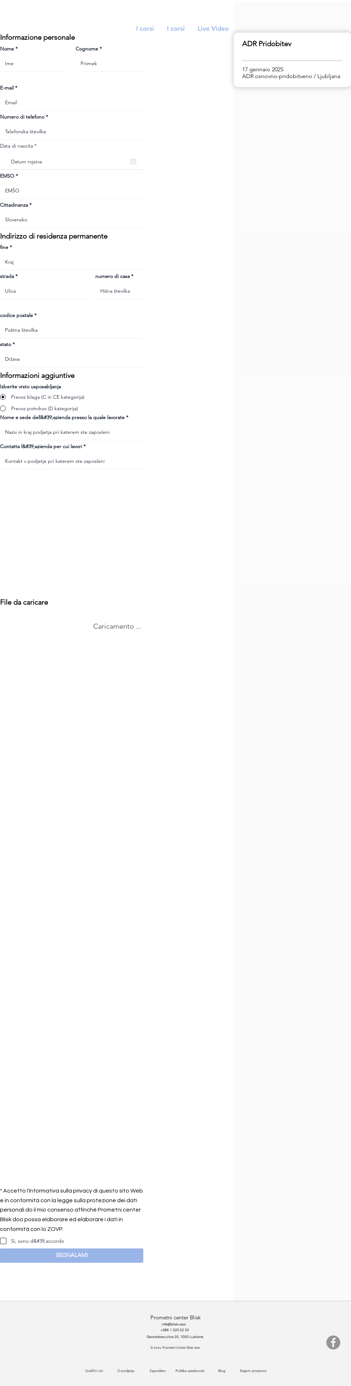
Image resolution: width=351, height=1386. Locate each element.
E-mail (7, 87)
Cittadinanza (14, 204)
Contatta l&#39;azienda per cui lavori (41, 446)
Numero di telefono (22, 116)
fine (4, 247)
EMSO (7, 175)
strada (7, 276)
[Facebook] (333, 1342)
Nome (7, 48)
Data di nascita (19, 145)
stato (5, 344)
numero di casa (112, 276)
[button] (71, 1255)
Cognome (87, 48)
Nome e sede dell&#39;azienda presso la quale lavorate (62, 417)
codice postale (16, 315)
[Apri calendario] (133, 161)
